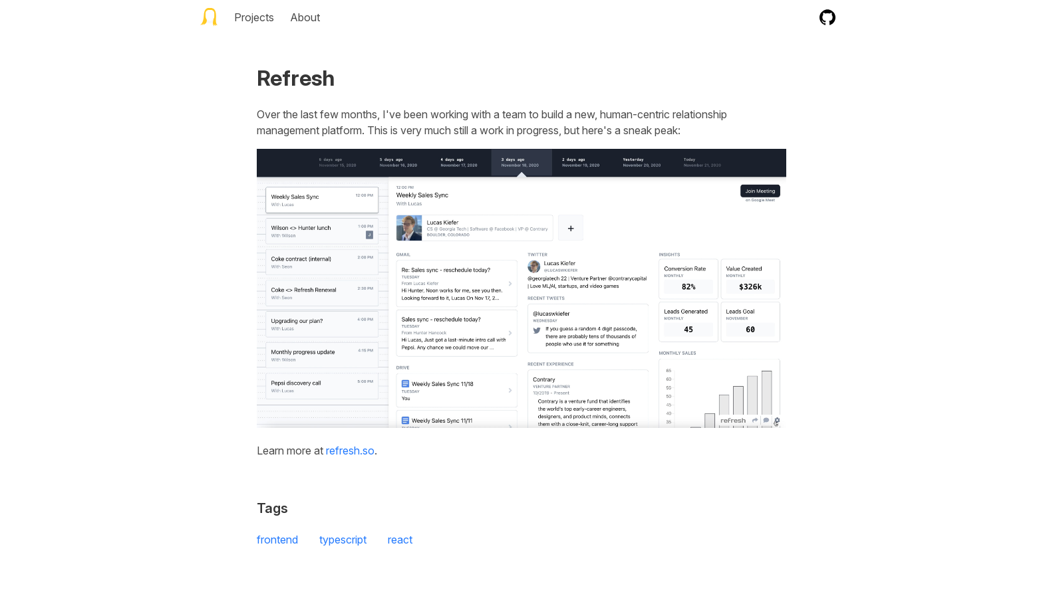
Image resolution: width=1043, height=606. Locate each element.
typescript (343, 539)
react (400, 539)
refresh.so (350, 450)
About (305, 17)
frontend (277, 539)
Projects (254, 17)
